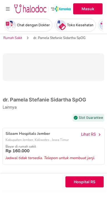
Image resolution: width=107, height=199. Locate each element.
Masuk (87, 9)
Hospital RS (84, 182)
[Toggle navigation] (7, 9)
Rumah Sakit (12, 38)
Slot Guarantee (91, 118)
